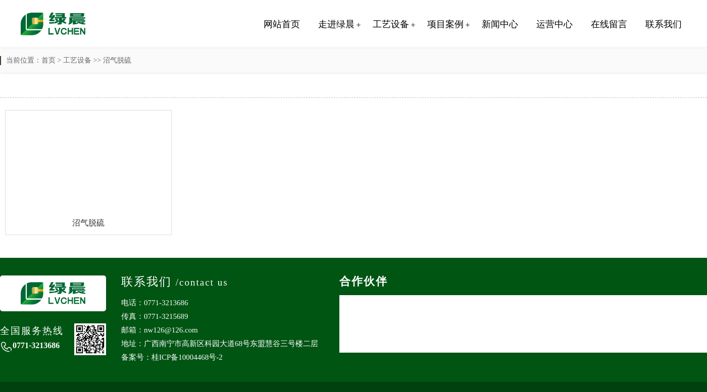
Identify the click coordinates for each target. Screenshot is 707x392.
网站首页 (282, 24)
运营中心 (554, 24)
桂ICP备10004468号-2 (187, 357)
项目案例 (445, 24)
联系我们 (663, 24)
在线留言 (609, 24)
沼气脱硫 (117, 60)
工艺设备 (391, 24)
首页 (48, 60)
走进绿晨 (336, 24)
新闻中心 (500, 24)
